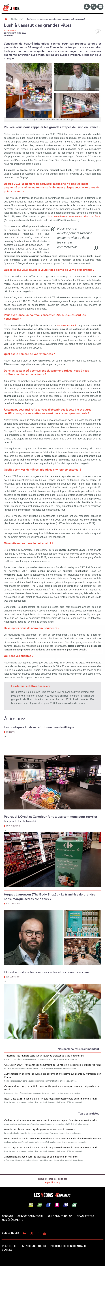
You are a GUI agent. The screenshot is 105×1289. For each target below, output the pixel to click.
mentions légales (34, 1268)
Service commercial (30, 1238)
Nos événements (12, 1242)
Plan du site (10, 1268)
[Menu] (100, 7)
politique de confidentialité (69, 1268)
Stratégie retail (17, 19)
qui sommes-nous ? (60, 1238)
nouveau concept (66, 325)
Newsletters (85, 1238)
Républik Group (52, 1205)
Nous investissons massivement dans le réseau (74, 216)
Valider (53, 1176)
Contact (7, 1238)
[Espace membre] (87, 7)
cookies (7, 1272)
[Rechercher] (93, 7)
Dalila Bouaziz (10, 30)
